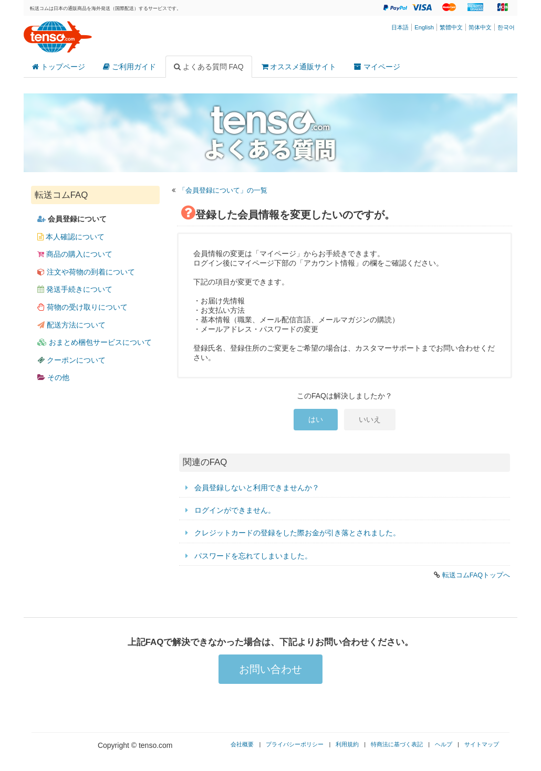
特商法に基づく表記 (397, 744)
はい (315, 419)
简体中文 (480, 27)
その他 (53, 377)
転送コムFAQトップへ (476, 575)
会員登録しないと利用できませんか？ (256, 487)
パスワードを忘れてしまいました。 (253, 556)
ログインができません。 (234, 510)
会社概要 (242, 744)
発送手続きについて (74, 289)
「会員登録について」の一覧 (223, 190)
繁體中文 (451, 27)
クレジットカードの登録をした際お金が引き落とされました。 (297, 533)
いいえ (370, 419)
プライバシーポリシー (295, 744)
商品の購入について (74, 254)
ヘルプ (443, 744)
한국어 (506, 27)
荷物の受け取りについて (82, 307)
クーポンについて (71, 360)
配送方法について (71, 325)
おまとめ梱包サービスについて (94, 342)
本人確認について (71, 237)
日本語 (400, 27)
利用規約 (347, 744)
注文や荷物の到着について (86, 272)
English (424, 27)
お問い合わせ (270, 669)
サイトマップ (481, 744)
